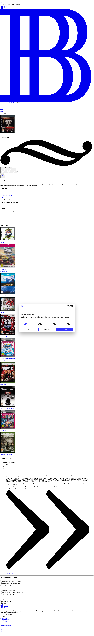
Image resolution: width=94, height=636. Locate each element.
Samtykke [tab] (28, 310)
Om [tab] (65, 310)
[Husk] (47, 109)
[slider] (47, 125)
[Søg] (47, 104)
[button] (47, 581)
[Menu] (47, 111)
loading (2, 173)
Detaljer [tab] (47, 310)
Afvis (29, 329)
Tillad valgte (47, 329)
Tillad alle (65, 329)
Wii (17, 172)
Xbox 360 (14, 171)
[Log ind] (47, 107)
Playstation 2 (9, 170)
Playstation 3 (3, 170)
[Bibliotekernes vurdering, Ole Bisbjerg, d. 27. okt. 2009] (9, 573)
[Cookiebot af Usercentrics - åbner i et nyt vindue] (68, 306)
